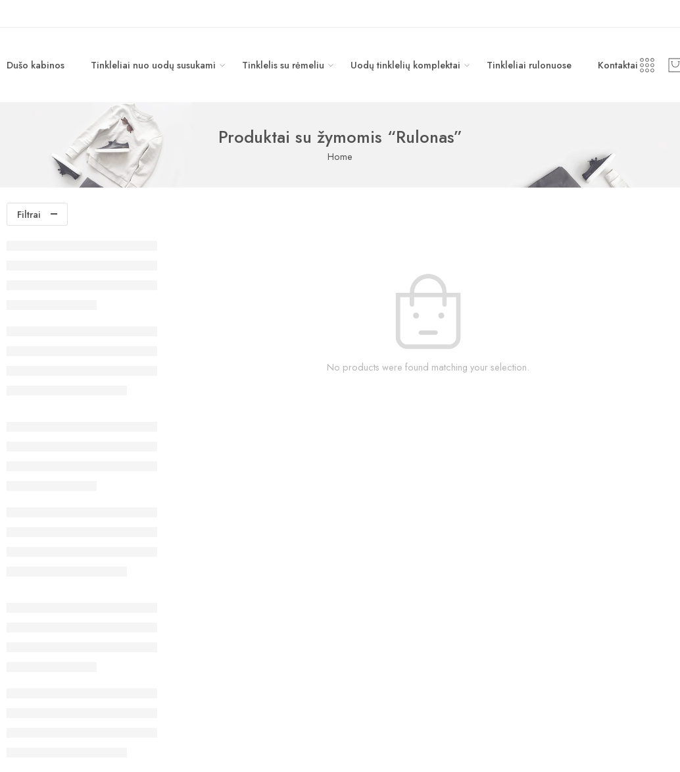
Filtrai (29, 214)
